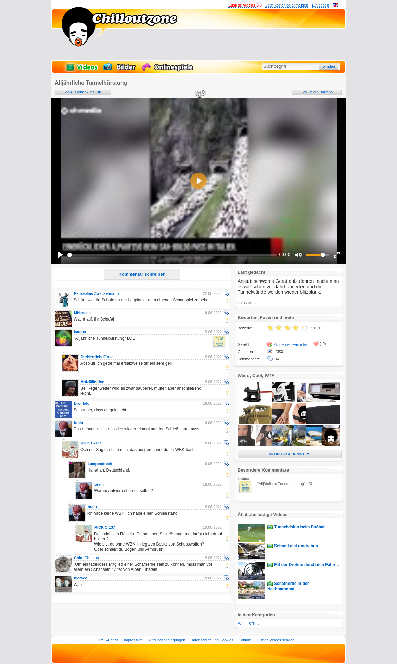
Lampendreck (100, 464)
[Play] (60, 254)
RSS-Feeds (109, 640)
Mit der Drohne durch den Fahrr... (306, 564)
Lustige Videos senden (275, 640)
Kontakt (245, 640)
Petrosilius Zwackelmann (96, 293)
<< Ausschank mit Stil (83, 92)
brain (78, 423)
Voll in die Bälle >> (317, 92)
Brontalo (81, 403)
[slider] (172, 255)
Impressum (133, 640)
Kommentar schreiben (141, 274)
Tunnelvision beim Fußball (299, 527)
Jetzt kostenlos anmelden (287, 5)
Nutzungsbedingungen (166, 640)
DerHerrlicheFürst (97, 357)
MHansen (82, 313)
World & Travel (250, 624)
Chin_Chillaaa (86, 558)
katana (80, 332)
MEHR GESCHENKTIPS (289, 454)
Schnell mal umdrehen (296, 545)
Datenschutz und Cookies (211, 640)
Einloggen (320, 5)
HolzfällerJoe (92, 382)
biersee (80, 578)
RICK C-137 (91, 443)
